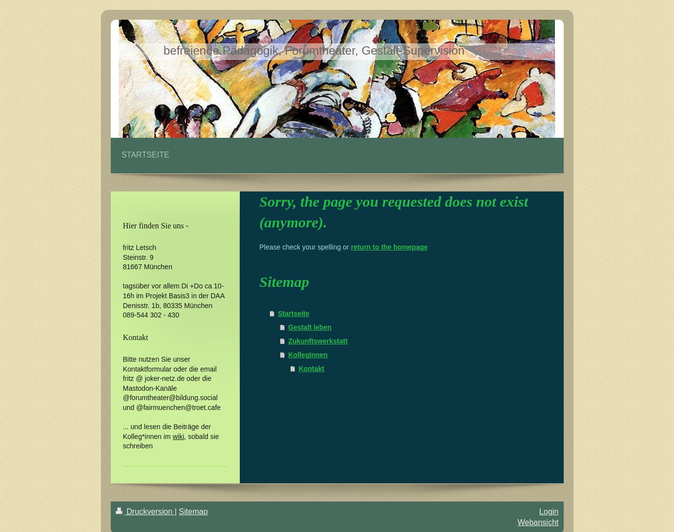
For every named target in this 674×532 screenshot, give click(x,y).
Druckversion (145, 511)
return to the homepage (389, 247)
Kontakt (311, 369)
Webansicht (537, 522)
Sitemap (193, 511)
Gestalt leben (310, 327)
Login (548, 511)
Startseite (294, 313)
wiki (178, 436)
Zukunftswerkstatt (318, 341)
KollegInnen (308, 355)
